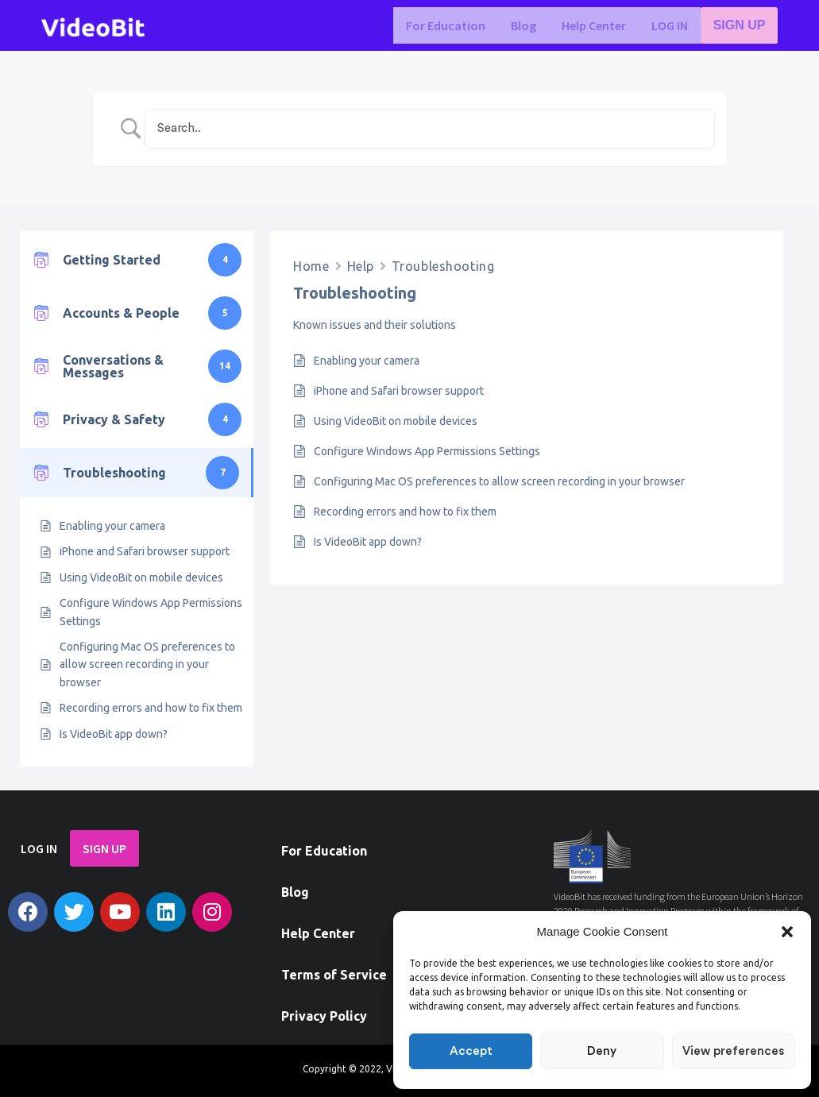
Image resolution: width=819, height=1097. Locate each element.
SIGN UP (740, 25)
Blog (525, 25)
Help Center (595, 25)
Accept (471, 1051)
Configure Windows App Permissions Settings (151, 612)
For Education (447, 25)
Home (311, 266)
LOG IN (671, 25)
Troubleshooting (443, 266)
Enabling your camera (112, 526)
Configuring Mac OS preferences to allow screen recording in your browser (147, 664)
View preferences (733, 1051)
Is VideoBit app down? (114, 734)
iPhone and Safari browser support (145, 551)
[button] (787, 932)
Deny (601, 1051)
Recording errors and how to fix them (151, 707)
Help (360, 266)
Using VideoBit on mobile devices (141, 577)
